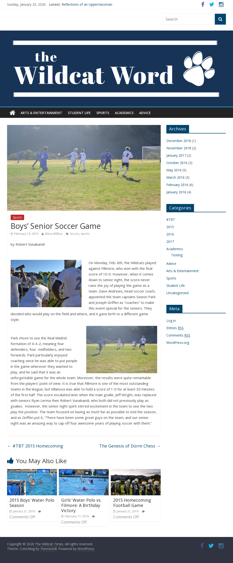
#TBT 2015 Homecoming (35, 446)
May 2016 (173, 170)
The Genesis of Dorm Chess (130, 446)
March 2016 (175, 177)
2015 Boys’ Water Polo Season (31, 502)
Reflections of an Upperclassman (87, 4)
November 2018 (178, 148)
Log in (171, 320)
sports (85, 234)
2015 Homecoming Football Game (132, 502)
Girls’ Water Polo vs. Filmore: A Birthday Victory (81, 505)
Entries (175, 328)
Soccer (74, 234)
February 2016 (177, 184)
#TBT (170, 219)
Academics (124, 113)
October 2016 (176, 162)
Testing (176, 255)
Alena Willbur (54, 234)
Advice (145, 113)
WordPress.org (177, 342)
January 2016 (176, 192)
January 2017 (176, 155)
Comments (178, 335)
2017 (170, 241)
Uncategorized (177, 293)
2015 (170, 227)
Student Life (79, 113)
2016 (170, 234)
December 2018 (178, 140)
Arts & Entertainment (41, 113)
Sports (102, 113)
